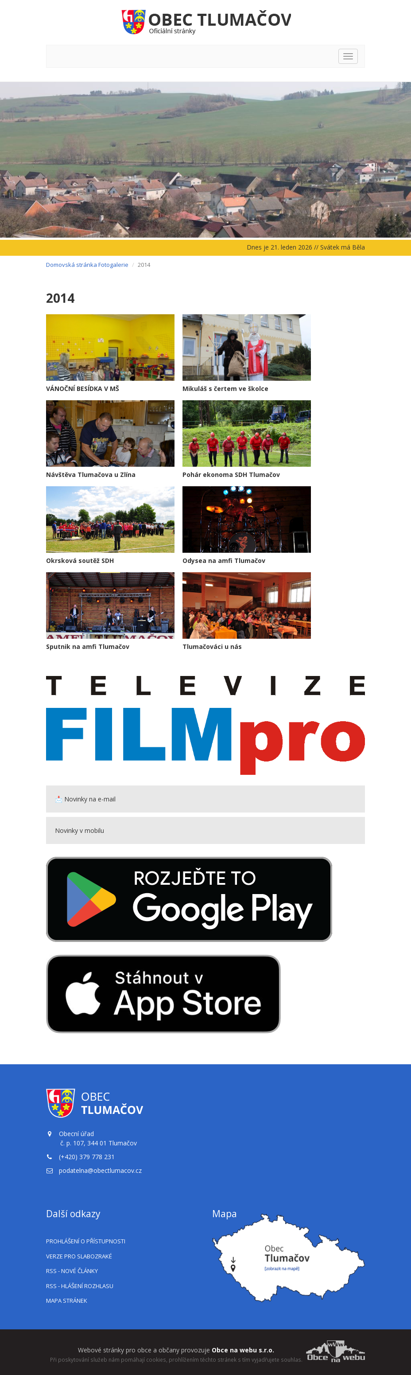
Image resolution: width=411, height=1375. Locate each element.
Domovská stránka (71, 265)
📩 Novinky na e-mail (85, 799)
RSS (72, 1271)
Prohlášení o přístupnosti (85, 1241)
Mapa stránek (66, 1301)
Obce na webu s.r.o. (243, 1350)
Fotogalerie (113, 265)
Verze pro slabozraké (79, 1256)
